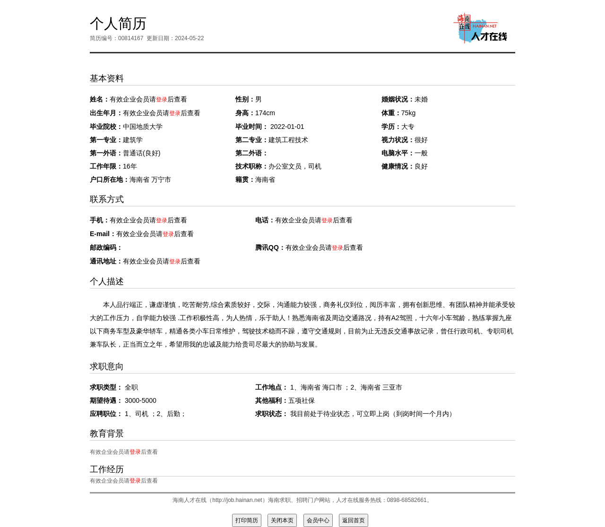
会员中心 (318, 520)
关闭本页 (282, 520)
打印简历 (246, 520)
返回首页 (353, 520)
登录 (161, 99)
